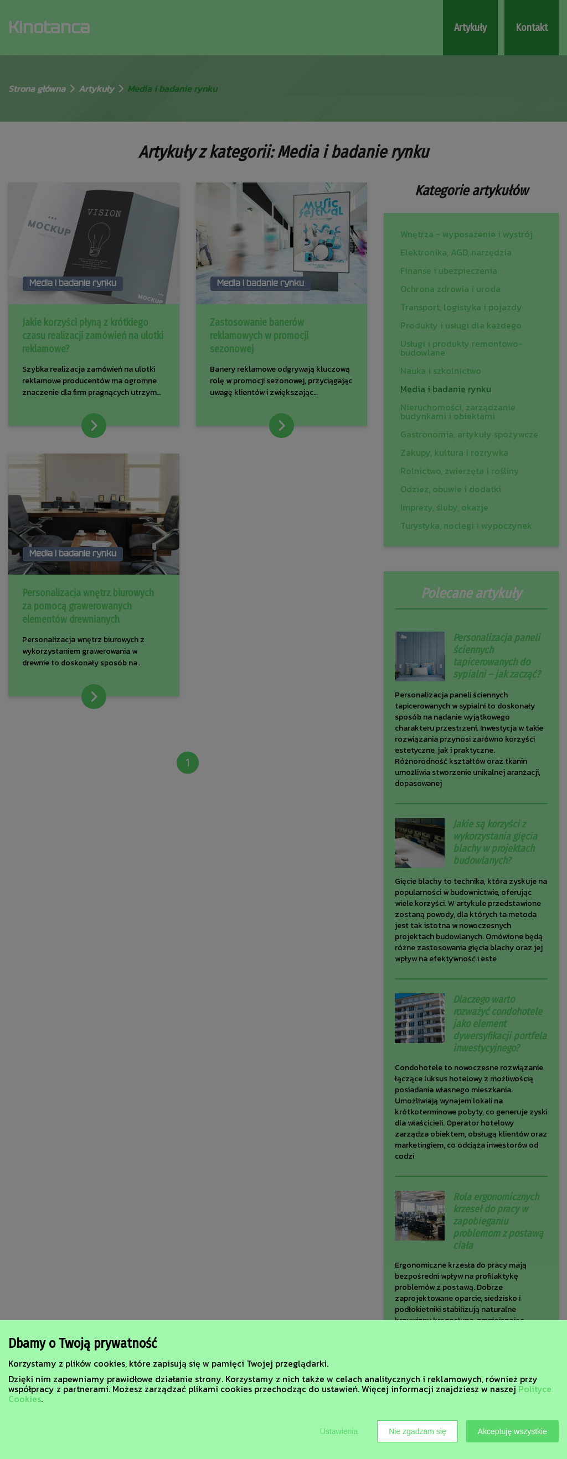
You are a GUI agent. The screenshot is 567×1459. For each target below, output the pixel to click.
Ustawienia (339, 1431)
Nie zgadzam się (417, 1431)
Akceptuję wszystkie (512, 1431)
